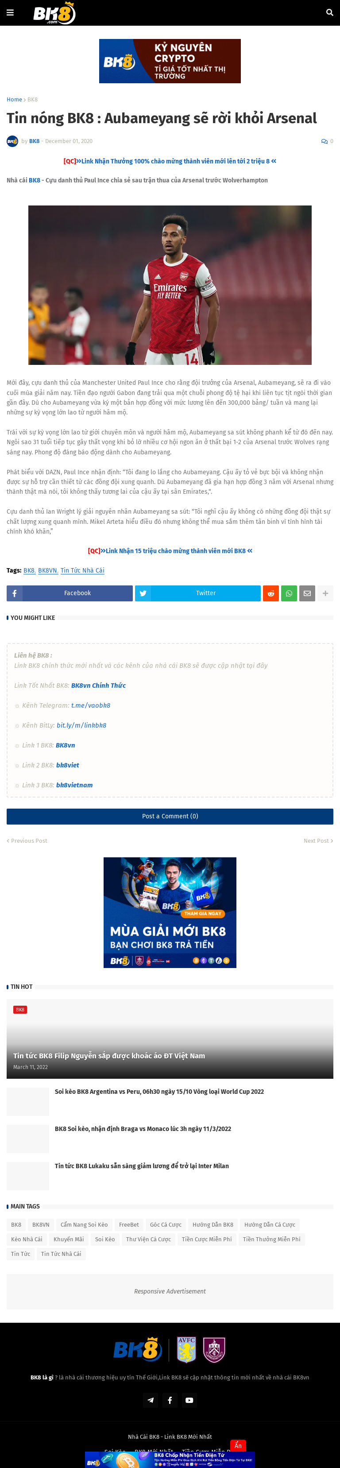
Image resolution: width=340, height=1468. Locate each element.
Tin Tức (20, 1254)
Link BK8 (175, 1436)
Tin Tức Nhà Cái (82, 571)
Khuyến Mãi (69, 1239)
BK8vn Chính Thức (98, 685)
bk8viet (67, 765)
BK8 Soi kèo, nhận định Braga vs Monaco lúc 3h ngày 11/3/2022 (143, 1129)
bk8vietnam (74, 785)
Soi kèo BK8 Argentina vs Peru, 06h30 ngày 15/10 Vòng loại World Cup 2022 (159, 1092)
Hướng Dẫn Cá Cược (269, 1224)
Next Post (316, 841)
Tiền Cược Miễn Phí (207, 1239)
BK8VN (47, 571)
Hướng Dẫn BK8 (213, 1224)
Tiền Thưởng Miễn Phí (272, 1239)
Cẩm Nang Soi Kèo (84, 1224)
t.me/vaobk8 (90, 705)
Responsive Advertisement (170, 1291)
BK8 (32, 99)
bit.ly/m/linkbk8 (81, 725)
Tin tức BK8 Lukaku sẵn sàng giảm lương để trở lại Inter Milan (142, 1166)
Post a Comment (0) (170, 816)
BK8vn (65, 745)
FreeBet (129, 1224)
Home (14, 99)
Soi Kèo (105, 1239)
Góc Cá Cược (166, 1224)
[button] (10, 12)
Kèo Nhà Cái (26, 1239)
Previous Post (29, 841)
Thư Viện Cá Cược (148, 1239)
